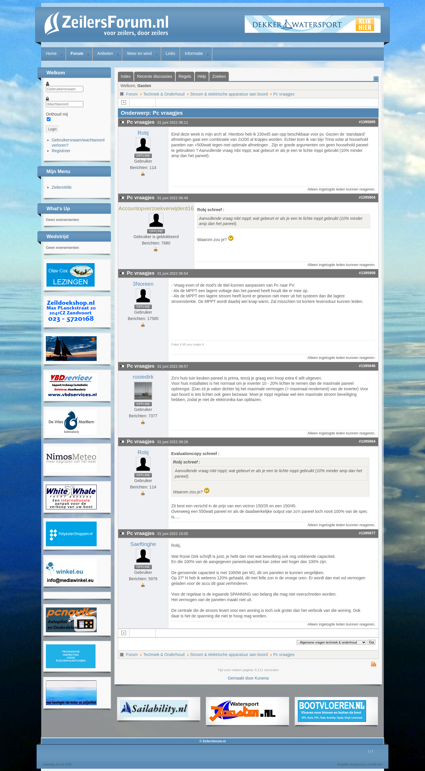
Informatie (194, 53)
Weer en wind (139, 53)
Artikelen (105, 53)
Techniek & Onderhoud (163, 94)
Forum (77, 53)
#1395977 (367, 533)
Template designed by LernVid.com (359, 764)
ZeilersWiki (61, 187)
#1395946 (367, 366)
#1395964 (367, 441)
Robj (143, 133)
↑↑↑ (371, 751)
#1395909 (367, 273)
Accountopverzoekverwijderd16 (156, 208)
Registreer (61, 150)
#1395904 (367, 197)
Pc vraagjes (283, 94)
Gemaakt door (241, 678)
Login (52, 129)
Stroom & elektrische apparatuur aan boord (229, 94)
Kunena (262, 678)
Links (170, 53)
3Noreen (143, 284)
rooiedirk (143, 377)
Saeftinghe (143, 544)
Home (51, 53)
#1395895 (367, 122)
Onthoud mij (57, 114)
